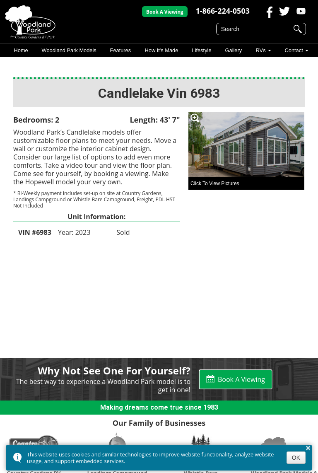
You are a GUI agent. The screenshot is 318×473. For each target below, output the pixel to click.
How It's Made (161, 50)
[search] (255, 29)
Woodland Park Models (69, 50)
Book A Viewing (164, 11)
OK (296, 457)
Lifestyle (201, 50)
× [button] (308, 448)
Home (21, 50)
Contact (293, 50)
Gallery (233, 50)
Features (120, 50)
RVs (260, 50)
